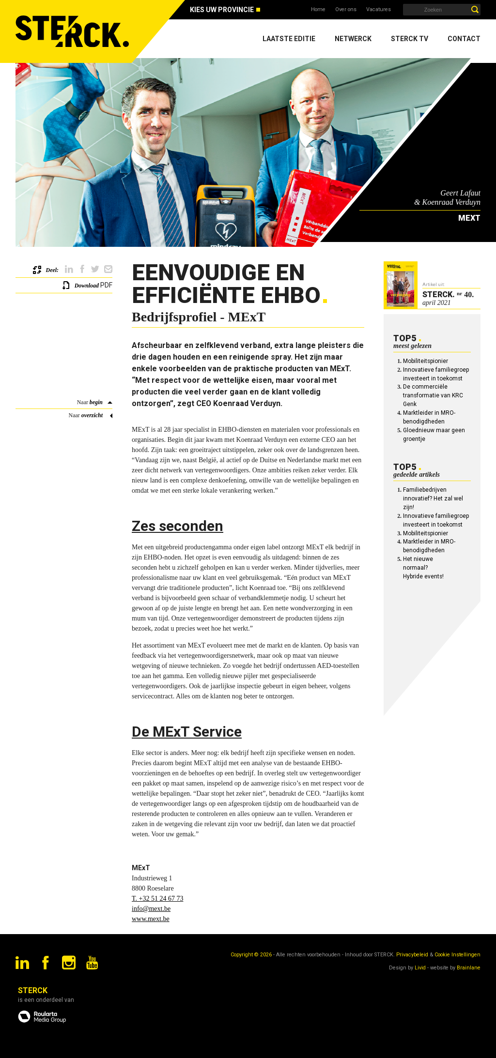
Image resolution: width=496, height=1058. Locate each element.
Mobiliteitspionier (425, 361)
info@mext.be (151, 908)
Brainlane (468, 968)
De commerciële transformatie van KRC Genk (433, 395)
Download (87, 285)
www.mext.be (151, 918)
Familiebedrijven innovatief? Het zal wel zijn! (433, 498)
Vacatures (378, 9)
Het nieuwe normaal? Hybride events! (423, 568)
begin (96, 402)
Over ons (345, 9)
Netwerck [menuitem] (353, 39)
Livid (420, 968)
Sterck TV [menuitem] (409, 39)
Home (318, 9)
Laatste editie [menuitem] (289, 39)
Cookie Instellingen (457, 955)
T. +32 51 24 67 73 (157, 898)
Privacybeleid (412, 955)
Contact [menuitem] (464, 39)
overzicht (92, 415)
